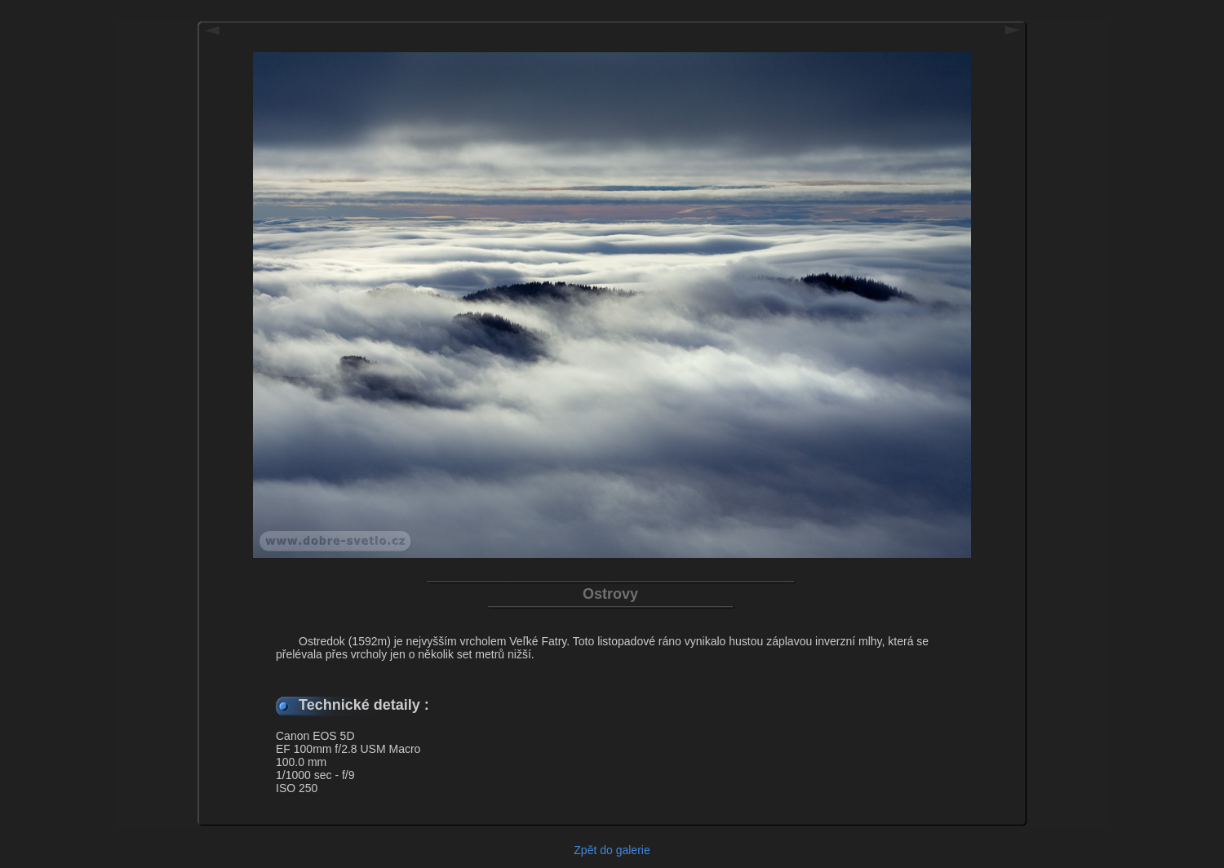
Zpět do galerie (612, 850)
